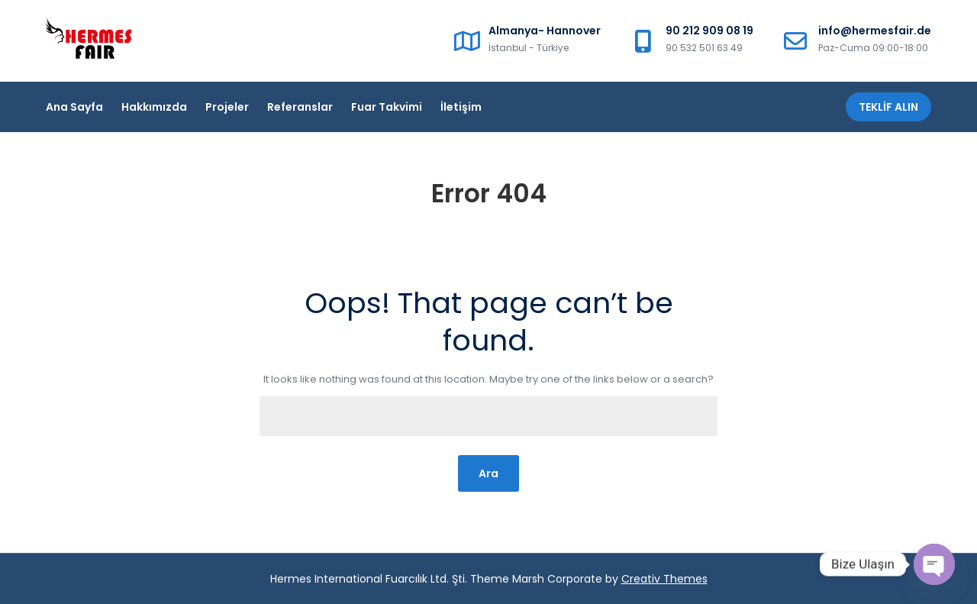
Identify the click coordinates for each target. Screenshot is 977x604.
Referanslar (300, 107)
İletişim (461, 107)
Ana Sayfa (74, 107)
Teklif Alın (888, 107)
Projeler (227, 107)
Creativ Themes (664, 578)
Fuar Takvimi (386, 107)
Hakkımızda (154, 107)
